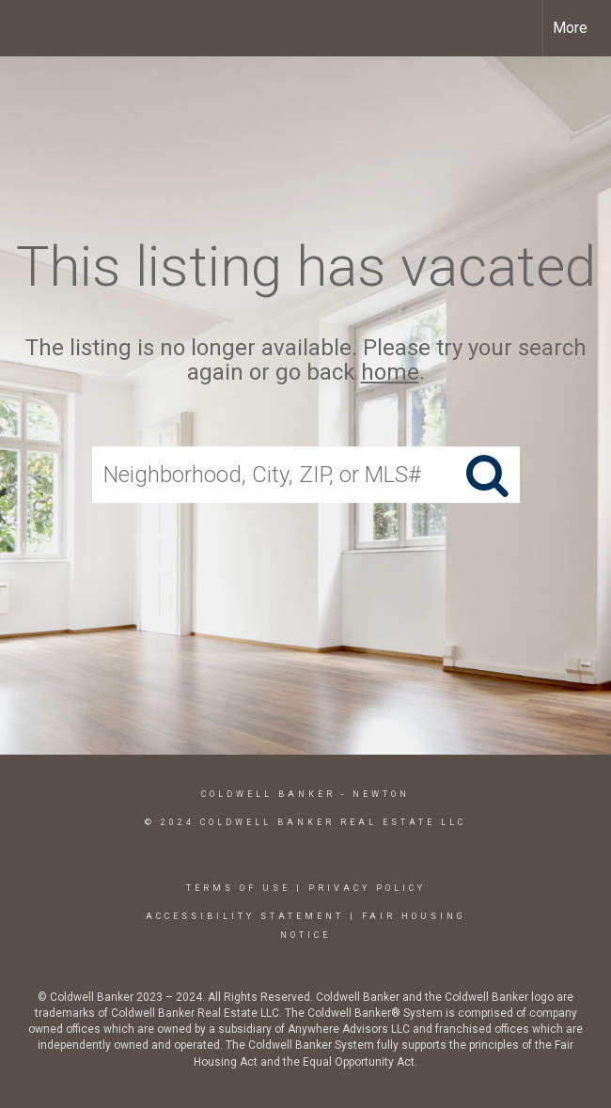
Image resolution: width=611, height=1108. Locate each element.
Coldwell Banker (268, 794)
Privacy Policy (367, 888)
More (570, 28)
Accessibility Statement (245, 916)
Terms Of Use (238, 888)
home (390, 373)
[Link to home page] (24, 28)
